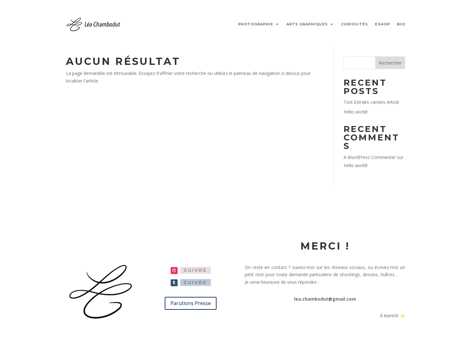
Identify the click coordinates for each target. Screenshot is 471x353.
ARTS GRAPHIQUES (307, 24)
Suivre (195, 270)
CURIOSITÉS (354, 24)
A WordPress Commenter (370, 157)
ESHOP (382, 24)
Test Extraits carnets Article (371, 102)
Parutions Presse (190, 303)
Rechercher (390, 63)
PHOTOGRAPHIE (255, 24)
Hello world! (355, 112)
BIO (401, 24)
